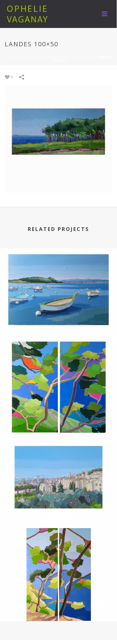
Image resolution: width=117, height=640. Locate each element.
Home (11, 57)
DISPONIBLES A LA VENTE (69, 57)
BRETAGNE (31, 57)
